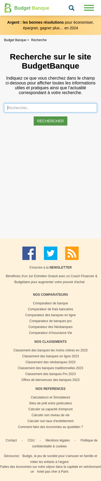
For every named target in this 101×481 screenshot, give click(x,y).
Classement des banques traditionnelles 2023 (50, 368)
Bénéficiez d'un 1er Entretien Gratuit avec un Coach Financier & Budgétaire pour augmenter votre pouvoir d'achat (51, 279)
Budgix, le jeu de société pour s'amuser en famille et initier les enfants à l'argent (59, 459)
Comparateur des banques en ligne (50, 315)
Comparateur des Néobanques (50, 327)
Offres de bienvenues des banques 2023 (51, 380)
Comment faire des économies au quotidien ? (50, 427)
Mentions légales (58, 440)
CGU (31, 440)
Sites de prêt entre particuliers (50, 403)
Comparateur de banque (50, 303)
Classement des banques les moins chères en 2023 (50, 350)
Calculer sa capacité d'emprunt (50, 409)
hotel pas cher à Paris (52, 471)
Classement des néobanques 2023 (50, 362)
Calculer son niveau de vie (50, 415)
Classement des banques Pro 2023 (50, 374)
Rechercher (50, 121)
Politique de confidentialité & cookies (64, 443)
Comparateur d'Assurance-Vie (50, 333)
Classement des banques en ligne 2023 (50, 356)
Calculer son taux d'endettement (50, 421)
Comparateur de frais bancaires (50, 309)
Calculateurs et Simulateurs (50, 397)
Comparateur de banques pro (50, 321)
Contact (11, 440)
